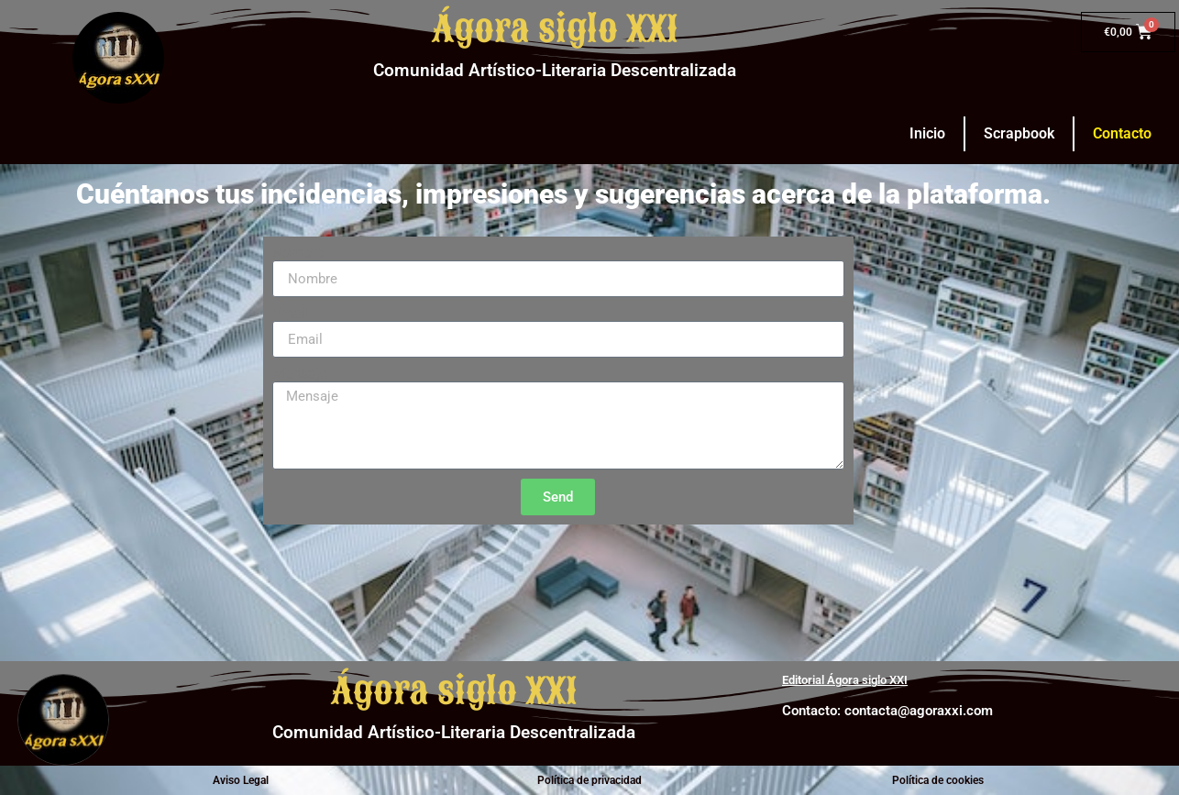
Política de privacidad (589, 780)
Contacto (1122, 133)
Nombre (298, 253)
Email (290, 313)
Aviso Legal (241, 780)
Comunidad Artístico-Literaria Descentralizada (554, 70)
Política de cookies (938, 780)
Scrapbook (1019, 133)
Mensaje (299, 374)
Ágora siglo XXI (555, 29)
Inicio (927, 133)
